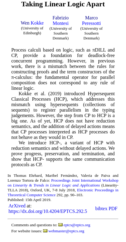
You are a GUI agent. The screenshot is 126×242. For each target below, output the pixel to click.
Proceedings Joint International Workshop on (63, 182)
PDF (113, 208)
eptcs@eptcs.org (76, 225)
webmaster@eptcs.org (66, 231)
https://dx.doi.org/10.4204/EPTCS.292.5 (48, 211)
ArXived (17, 205)
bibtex (101, 208)
